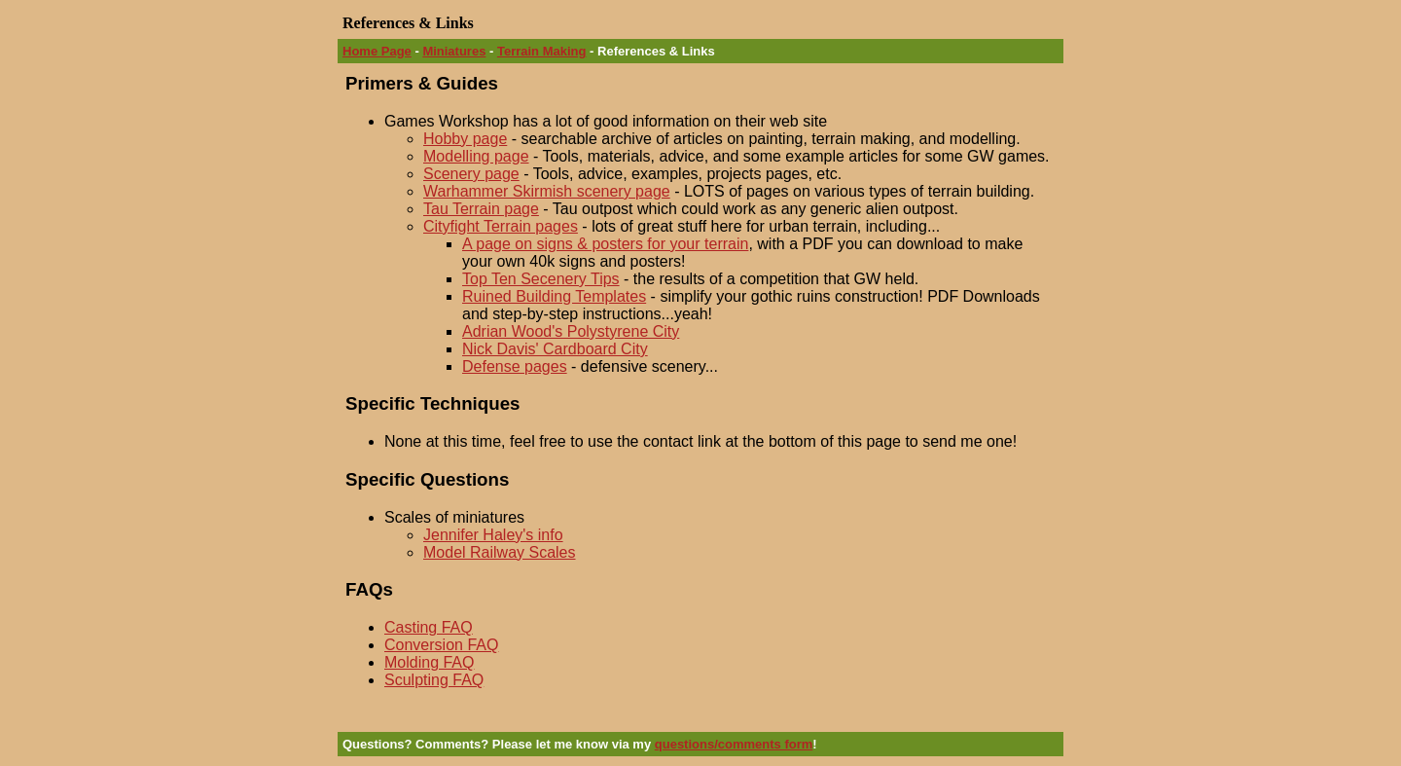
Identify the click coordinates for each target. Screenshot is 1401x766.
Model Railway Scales (499, 552)
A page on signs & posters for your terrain (605, 244)
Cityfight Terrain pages (500, 226)
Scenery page (471, 173)
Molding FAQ (429, 662)
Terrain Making (542, 51)
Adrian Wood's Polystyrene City (570, 331)
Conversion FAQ (441, 645)
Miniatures (453, 51)
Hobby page (465, 138)
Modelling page (476, 156)
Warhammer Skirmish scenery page (546, 191)
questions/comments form (734, 744)
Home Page (377, 51)
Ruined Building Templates (554, 296)
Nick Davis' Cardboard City (555, 349)
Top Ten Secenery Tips (541, 279)
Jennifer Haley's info (493, 535)
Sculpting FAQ (434, 680)
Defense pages (514, 366)
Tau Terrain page (481, 209)
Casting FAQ (428, 627)
